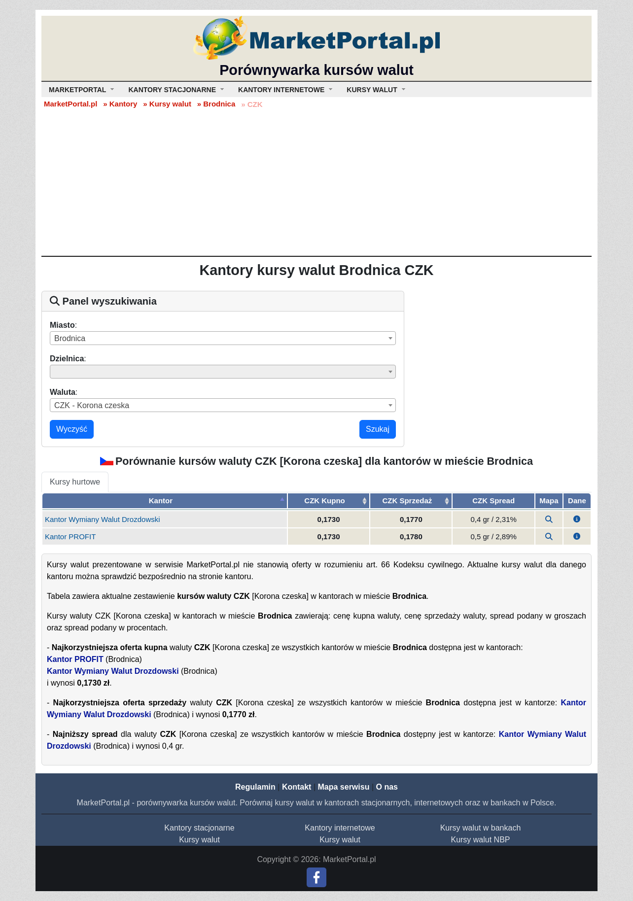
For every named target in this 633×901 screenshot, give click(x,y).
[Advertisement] (316, 182)
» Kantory (120, 104)
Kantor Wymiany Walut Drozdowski (102, 519)
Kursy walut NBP (480, 839)
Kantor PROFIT (70, 536)
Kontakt (297, 787)
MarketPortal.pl (70, 104)
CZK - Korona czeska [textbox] (91, 405)
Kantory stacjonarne (199, 828)
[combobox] (223, 338)
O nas (386, 787)
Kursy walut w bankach (480, 828)
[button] (577, 519)
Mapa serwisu (344, 787)
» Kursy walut (167, 104)
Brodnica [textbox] (69, 338)
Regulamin (255, 787)
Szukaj (377, 429)
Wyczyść (71, 429)
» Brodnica (216, 104)
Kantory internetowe (340, 828)
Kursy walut (199, 839)
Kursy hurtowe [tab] (75, 482)
